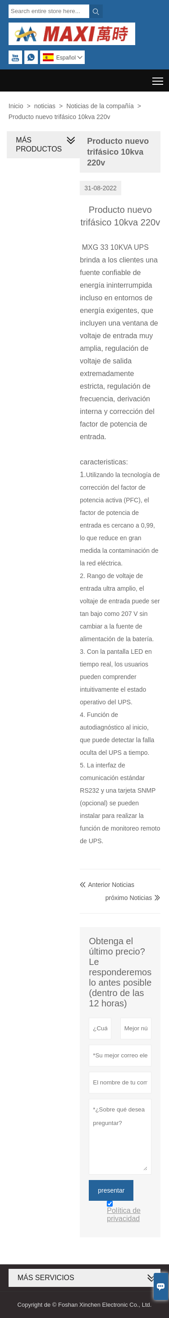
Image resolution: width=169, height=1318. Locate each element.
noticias (44, 106)
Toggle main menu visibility (158, 78)
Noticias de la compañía (99, 106)
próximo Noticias (128, 897)
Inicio (16, 106)
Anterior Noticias (107, 884)
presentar (111, 1190)
